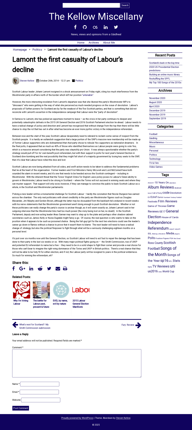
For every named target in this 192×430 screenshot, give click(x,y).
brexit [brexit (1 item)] (150, 193)
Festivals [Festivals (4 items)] (152, 201)
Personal (153, 150)
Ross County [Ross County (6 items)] (155, 243)
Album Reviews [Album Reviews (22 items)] (161, 187)
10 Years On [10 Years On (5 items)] (162, 182)
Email (15, 392)
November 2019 (157, 114)
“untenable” (87, 95)
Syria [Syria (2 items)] (150, 267)
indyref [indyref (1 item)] (171, 229)
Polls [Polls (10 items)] (151, 238)
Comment (17, 347)
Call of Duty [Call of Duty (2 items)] (157, 193)
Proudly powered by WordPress (77, 418)
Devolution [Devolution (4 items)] (175, 192)
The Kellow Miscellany (96, 16)
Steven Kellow (123, 418)
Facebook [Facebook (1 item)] (167, 197)
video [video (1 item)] (160, 272)
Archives (94, 42)
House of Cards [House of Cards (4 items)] (170, 217)
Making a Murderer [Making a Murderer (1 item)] (159, 234)
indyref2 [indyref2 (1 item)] (177, 229)
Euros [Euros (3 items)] (160, 197)
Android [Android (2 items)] (178, 188)
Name (16, 384)
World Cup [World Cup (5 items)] (168, 271)
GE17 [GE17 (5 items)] (162, 211)
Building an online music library (164, 74)
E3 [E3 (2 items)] (149, 197)
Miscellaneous (156, 142)
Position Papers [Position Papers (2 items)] (162, 238)
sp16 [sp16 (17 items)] (164, 260)
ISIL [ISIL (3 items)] (149, 233)
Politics (37, 49)
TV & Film (154, 163)
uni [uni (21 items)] (172, 266)
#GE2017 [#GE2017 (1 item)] (151, 183)
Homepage (20, 49)
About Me (109, 42)
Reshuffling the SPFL (159, 78)
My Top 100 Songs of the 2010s (165, 82)
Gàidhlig (153, 138)
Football (153, 134)
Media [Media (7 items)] (170, 233)
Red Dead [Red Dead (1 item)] (177, 238)
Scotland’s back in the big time (164, 63)
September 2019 (157, 118)
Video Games (156, 167)
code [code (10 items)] (166, 192)
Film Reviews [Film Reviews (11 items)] (167, 201)
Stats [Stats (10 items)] (176, 260)
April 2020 (154, 106)
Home (80, 42)
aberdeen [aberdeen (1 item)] (172, 183)
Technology (155, 159)
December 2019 (157, 110)
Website (16, 400)
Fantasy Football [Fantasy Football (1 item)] (176, 197)
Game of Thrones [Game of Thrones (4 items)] (157, 206)
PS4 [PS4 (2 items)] (171, 238)
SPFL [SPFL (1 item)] (170, 261)
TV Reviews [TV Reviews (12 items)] (160, 266)
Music (152, 146)
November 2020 (157, 98)
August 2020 (155, 102)
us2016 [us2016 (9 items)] (153, 271)
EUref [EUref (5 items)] (154, 197)
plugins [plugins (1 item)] (177, 234)
